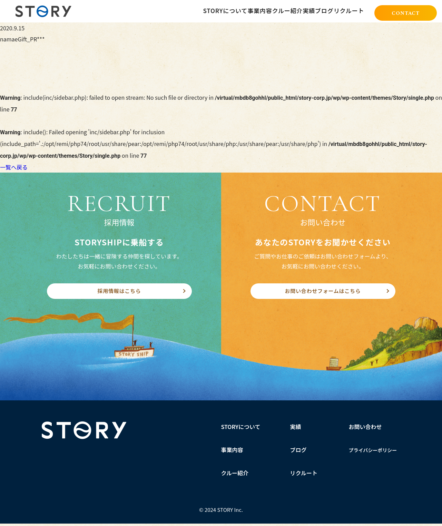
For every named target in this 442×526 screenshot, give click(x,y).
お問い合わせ (365, 429)
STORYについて (241, 429)
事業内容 (232, 452)
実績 (295, 429)
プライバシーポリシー (373, 452)
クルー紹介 (235, 475)
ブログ (298, 452)
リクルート (304, 475)
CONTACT (406, 12)
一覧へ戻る (14, 167)
